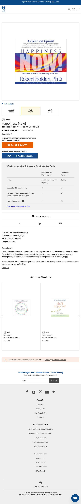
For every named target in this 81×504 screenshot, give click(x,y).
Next (79, 316)
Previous (2, 316)
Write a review (27, 130)
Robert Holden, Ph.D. (11, 338)
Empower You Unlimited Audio (40, 433)
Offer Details (41, 471)
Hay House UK (40, 438)
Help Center (40, 462)
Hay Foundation (41, 413)
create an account (59, 360)
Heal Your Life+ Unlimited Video (41, 429)
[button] (70, 8)
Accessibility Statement (27, 494)
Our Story (40, 404)
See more (5, 268)
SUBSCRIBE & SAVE (17, 144)
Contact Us (40, 458)
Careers (41, 417)
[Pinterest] (53, 392)
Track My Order (41, 467)
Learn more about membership (18, 206)
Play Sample (9, 104)
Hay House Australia (40, 442)
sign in (47, 360)
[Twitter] (40, 222)
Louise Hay (40, 409)
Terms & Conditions (55, 494)
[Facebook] (20, 222)
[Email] (61, 222)
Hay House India (40, 446)
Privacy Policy (41, 494)
